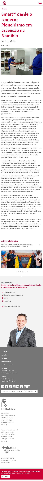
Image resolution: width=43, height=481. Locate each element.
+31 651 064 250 (9, 292)
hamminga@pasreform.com (13, 295)
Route (3, 425)
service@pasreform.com (9, 373)
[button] (40, 3)
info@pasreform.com (8, 381)
